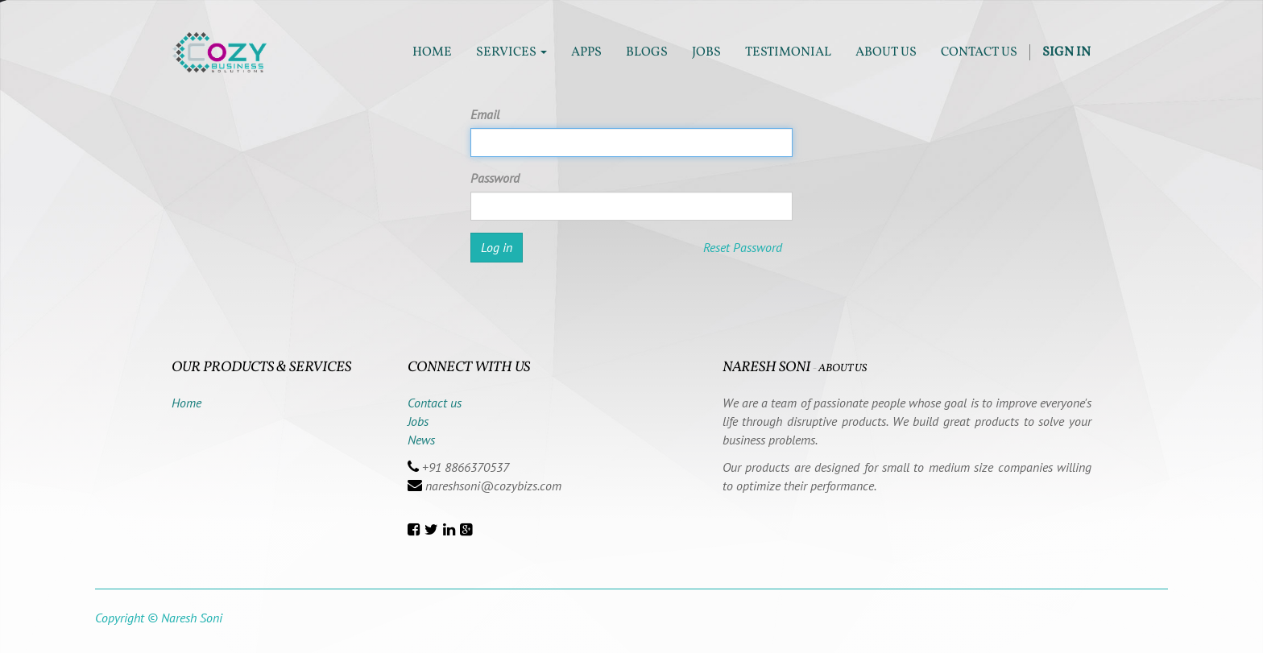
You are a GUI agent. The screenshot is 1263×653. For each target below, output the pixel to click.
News (421, 440)
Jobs (418, 421)
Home (186, 403)
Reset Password (742, 247)
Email (484, 114)
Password (495, 178)
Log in (496, 247)
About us (842, 368)
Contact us (435, 403)
